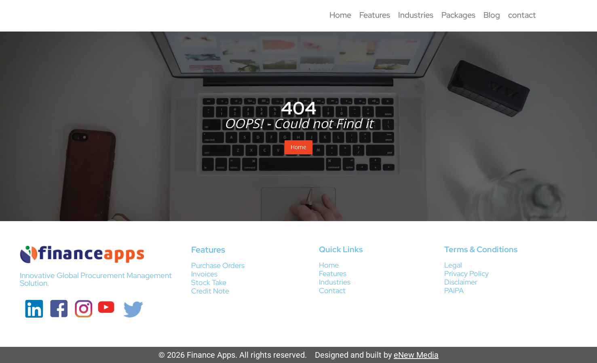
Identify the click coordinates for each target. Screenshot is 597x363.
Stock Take (208, 282)
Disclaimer (460, 282)
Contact (332, 290)
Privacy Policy (466, 273)
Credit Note (210, 290)
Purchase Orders (218, 265)
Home (340, 15)
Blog (491, 15)
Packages (458, 15)
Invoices (204, 274)
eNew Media (416, 355)
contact (522, 15)
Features (374, 15)
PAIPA (454, 290)
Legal (453, 265)
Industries (415, 15)
